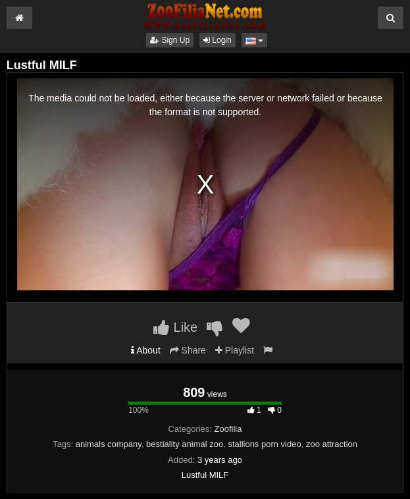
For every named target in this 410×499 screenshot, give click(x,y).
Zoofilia (228, 429)
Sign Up (170, 40)
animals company (108, 444)
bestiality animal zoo (184, 444)
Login (217, 40)
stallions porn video (264, 444)
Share (188, 350)
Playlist (234, 350)
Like (175, 327)
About (146, 350)
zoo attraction (331, 444)
